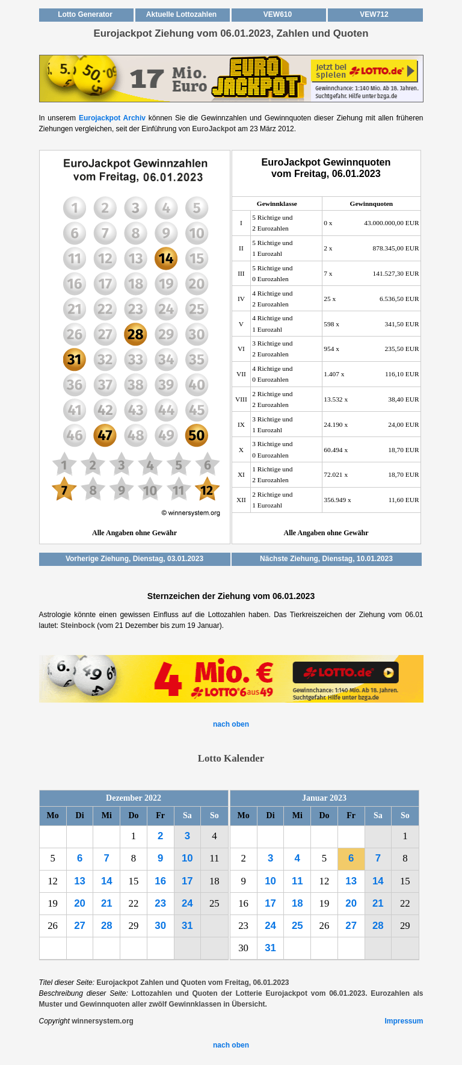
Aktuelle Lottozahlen (181, 14)
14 (106, 881)
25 (297, 925)
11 (297, 881)
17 (187, 881)
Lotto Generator (85, 14)
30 (160, 925)
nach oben (231, 724)
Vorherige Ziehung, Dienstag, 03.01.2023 (134, 558)
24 (187, 903)
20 (79, 903)
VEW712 (374, 14)
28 (106, 925)
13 (79, 881)
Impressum (403, 1021)
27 (79, 925)
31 (187, 925)
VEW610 (277, 14)
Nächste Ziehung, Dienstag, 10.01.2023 (326, 558)
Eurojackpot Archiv (112, 118)
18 (297, 903)
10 (187, 858)
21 (106, 903)
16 (160, 881)
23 (160, 903)
